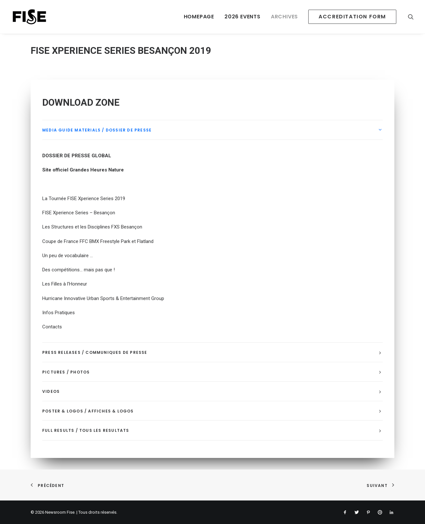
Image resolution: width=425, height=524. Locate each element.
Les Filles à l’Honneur (64, 284)
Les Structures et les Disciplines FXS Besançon (92, 227)
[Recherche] (411, 17)
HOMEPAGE (199, 16)
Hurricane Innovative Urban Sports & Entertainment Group (103, 298)
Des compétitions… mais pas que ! (78, 270)
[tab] (212, 130)
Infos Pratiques (58, 312)
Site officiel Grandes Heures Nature (83, 170)
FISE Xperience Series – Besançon (78, 213)
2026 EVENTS (242, 16)
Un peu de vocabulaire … (67, 255)
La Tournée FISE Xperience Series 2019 (83, 198)
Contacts (52, 327)
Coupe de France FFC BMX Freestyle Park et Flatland (97, 241)
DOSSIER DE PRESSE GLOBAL (76, 156)
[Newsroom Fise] (29, 17)
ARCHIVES (284, 16)
